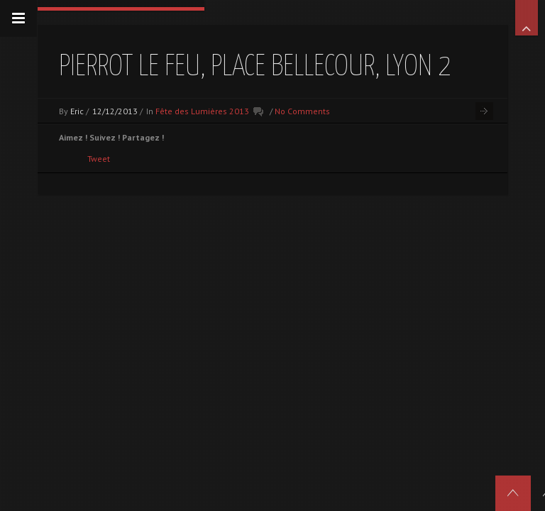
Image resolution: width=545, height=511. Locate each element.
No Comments (302, 111)
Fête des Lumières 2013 (202, 111)
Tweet (98, 158)
